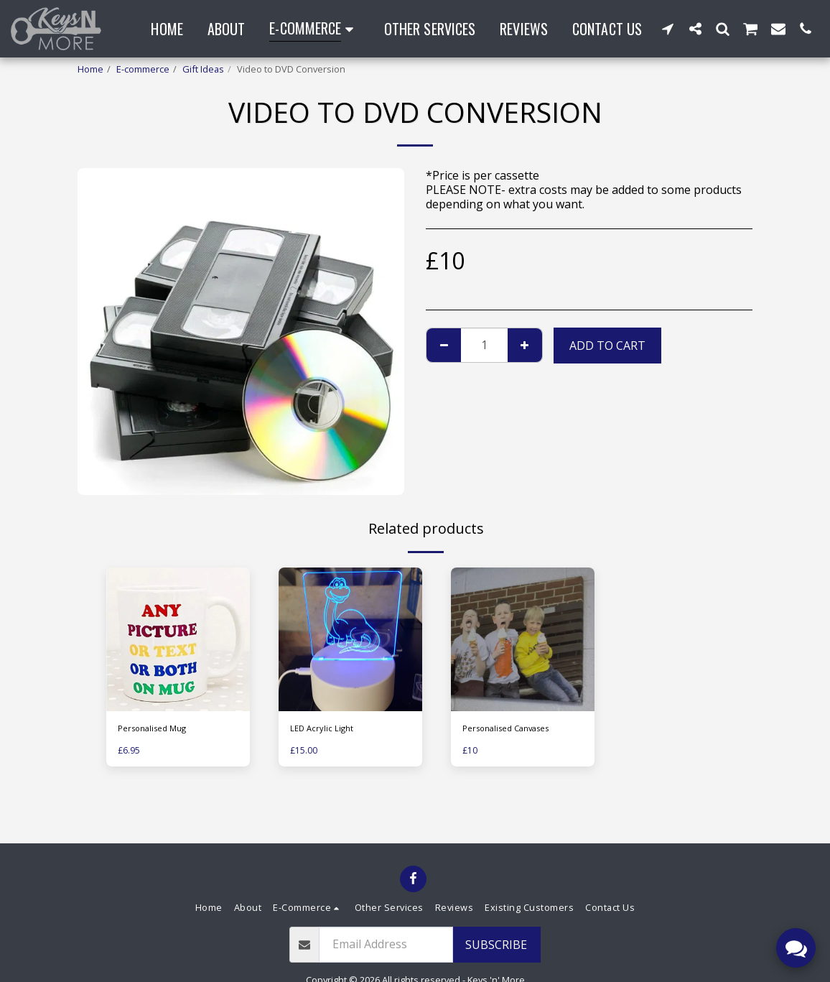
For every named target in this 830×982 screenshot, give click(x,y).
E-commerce (142, 68)
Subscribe (496, 945)
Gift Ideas (203, 68)
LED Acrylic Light (323, 729)
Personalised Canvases (513, 729)
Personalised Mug (157, 729)
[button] (668, 28)
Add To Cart (607, 345)
